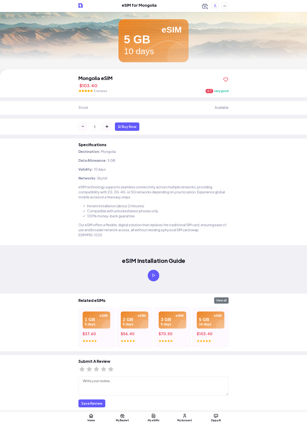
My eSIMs (153, 417)
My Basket (122, 417)
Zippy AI (215, 417)
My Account (184, 417)
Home (91, 417)
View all (221, 300)
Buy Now (127, 126)
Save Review (91, 403)
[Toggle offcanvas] (225, 6)
